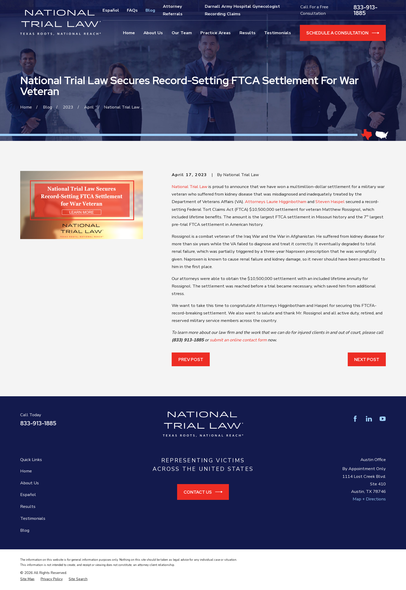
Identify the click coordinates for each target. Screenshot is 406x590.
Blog (150, 10)
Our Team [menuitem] (182, 33)
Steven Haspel (330, 202)
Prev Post (190, 359)
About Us (29, 483)
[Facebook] (355, 419)
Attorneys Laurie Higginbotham (275, 202)
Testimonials (32, 518)
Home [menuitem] (129, 33)
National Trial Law (189, 187)
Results (27, 506)
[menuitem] (27, 579)
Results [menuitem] (248, 33)
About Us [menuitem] (153, 33)
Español (111, 10)
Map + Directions (369, 499)
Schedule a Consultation (342, 33)
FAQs (132, 10)
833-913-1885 (365, 10)
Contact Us (203, 491)
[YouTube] (383, 419)
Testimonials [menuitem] (277, 33)
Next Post (366, 359)
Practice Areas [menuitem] (215, 33)
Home (26, 471)
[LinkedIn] (369, 419)
